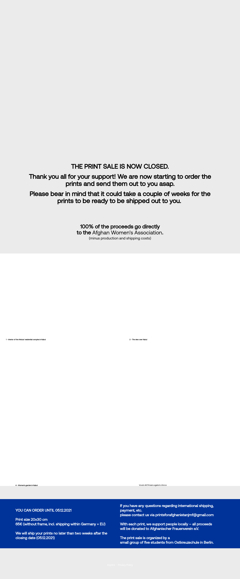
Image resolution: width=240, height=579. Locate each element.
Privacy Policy (125, 565)
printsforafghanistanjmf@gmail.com (184, 515)
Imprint (111, 565)
